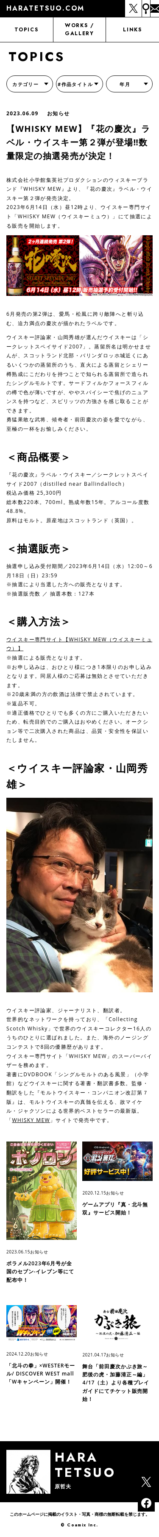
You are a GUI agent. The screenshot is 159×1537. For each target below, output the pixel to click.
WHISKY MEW (31, 1120)
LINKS (132, 29)
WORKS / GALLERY (79, 29)
